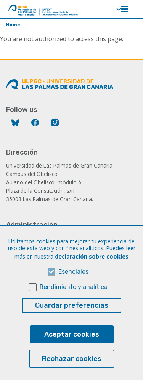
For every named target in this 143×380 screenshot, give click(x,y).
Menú (124, 9)
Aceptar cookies (71, 347)
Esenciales (73, 284)
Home (13, 24)
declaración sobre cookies (92, 269)
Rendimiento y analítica (74, 299)
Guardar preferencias (71, 318)
